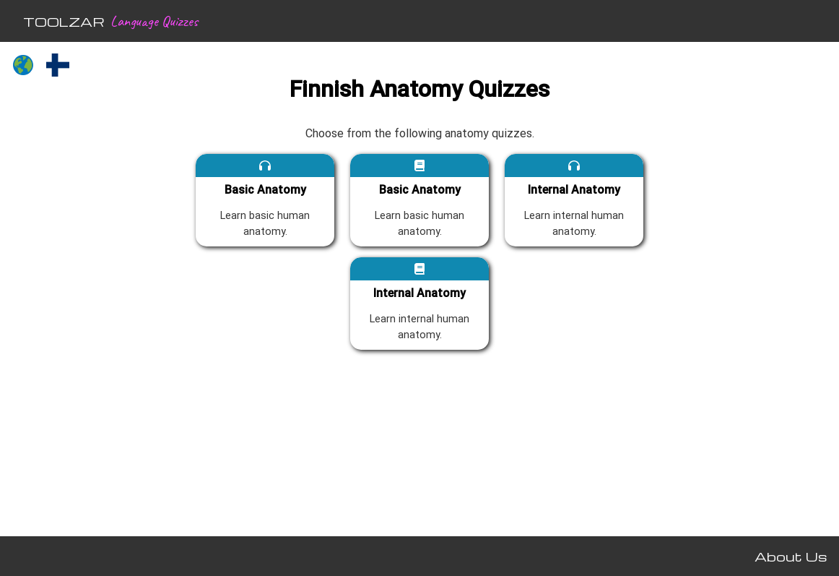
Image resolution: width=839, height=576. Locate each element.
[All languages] (23, 66)
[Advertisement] (78, 308)
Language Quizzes (154, 21)
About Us (791, 556)
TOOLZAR (64, 21)
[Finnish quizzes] (57, 66)
